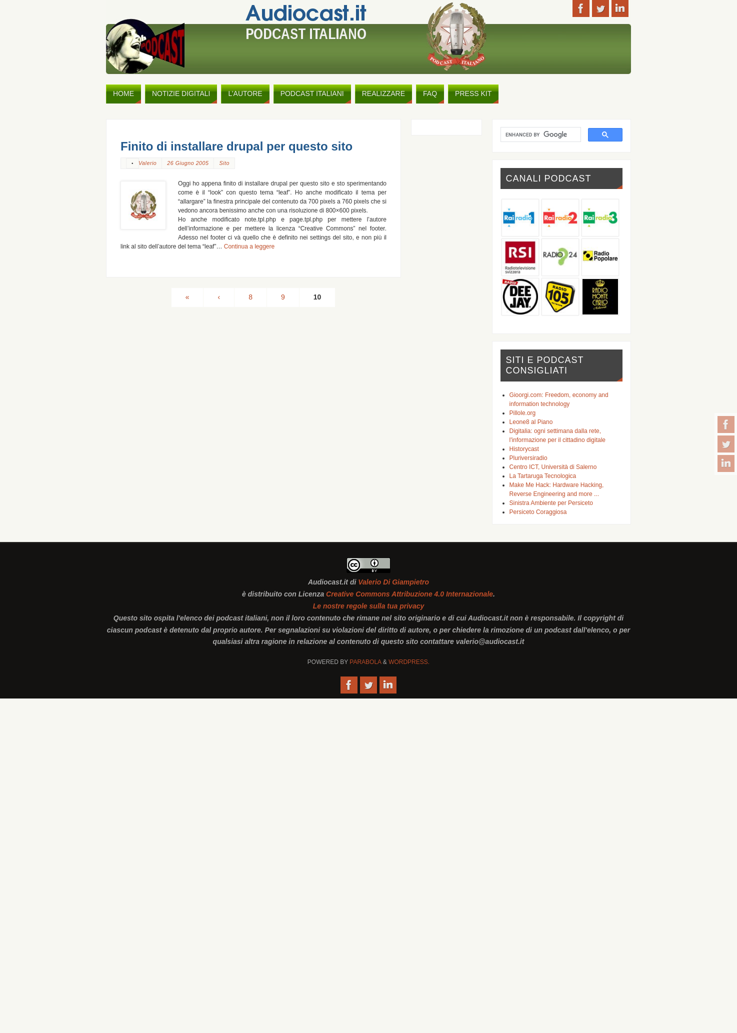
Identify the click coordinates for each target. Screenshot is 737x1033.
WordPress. (409, 662)
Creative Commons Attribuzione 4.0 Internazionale (409, 594)
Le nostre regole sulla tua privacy (368, 606)
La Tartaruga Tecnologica (543, 476)
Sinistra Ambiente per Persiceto (551, 503)
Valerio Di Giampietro (393, 582)
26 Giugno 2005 (187, 163)
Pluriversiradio (529, 458)
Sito (224, 163)
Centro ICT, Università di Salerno (553, 467)
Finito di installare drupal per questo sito (236, 146)
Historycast (524, 449)
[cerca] (540, 134)
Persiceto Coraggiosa (538, 512)
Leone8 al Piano (531, 422)
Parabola (365, 662)
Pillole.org (523, 413)
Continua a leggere (249, 246)
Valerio (147, 163)
